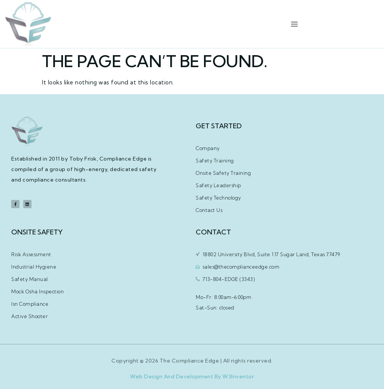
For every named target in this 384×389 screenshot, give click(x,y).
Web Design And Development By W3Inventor (192, 379)
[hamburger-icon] (294, 24)
